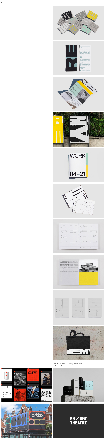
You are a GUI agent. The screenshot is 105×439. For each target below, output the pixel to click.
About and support (58, 3)
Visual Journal (5, 3)
